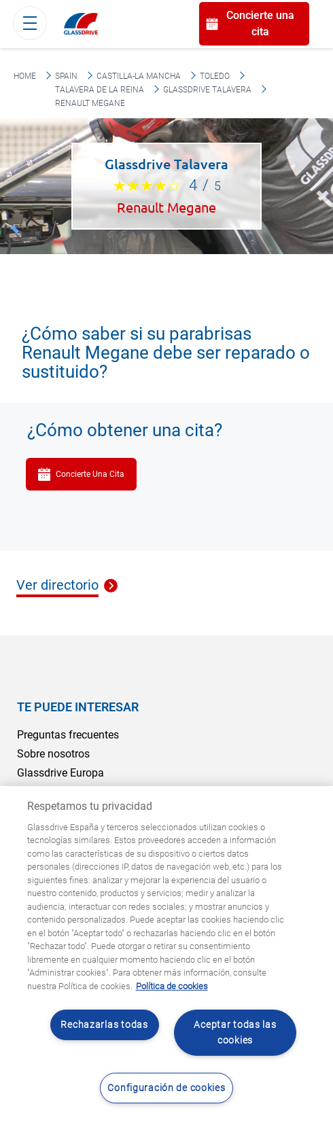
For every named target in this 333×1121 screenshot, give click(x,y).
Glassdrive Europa (60, 772)
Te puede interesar (78, 707)
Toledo (215, 76)
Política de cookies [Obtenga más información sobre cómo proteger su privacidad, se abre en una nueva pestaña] (172, 986)
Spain (66, 76)
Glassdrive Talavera (207, 89)
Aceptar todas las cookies (235, 1032)
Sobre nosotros (53, 753)
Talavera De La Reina (99, 89)
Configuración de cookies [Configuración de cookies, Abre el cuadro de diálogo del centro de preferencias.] (166, 1088)
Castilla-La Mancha (139, 76)
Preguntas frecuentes (68, 734)
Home (25, 76)
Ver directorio (57, 585)
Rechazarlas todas (103, 1025)
